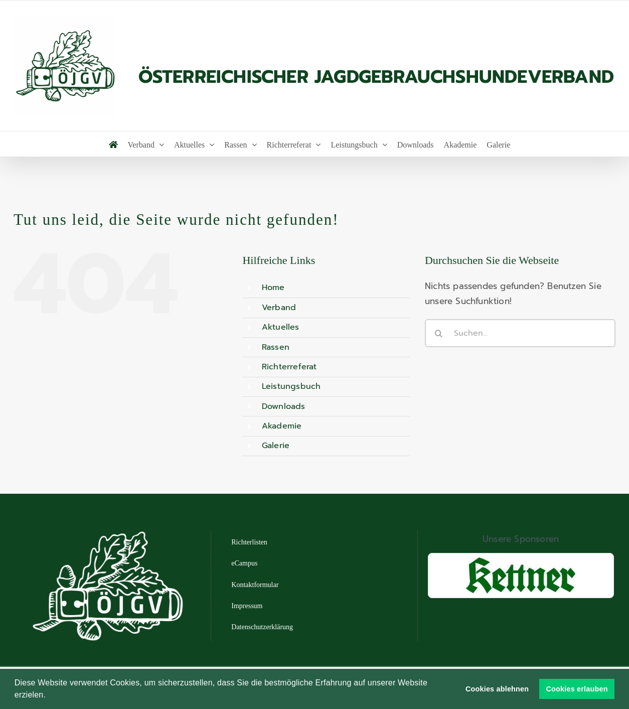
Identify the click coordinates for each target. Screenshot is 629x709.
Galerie (275, 446)
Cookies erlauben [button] (577, 689)
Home (273, 287)
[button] (49, 695)
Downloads (283, 406)
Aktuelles (280, 327)
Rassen (275, 347)
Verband (279, 308)
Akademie (282, 426)
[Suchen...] (520, 333)
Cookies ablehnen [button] (497, 689)
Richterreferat (289, 367)
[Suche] (439, 333)
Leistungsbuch (291, 386)
